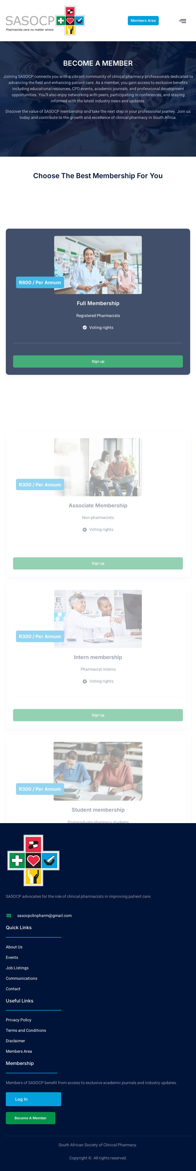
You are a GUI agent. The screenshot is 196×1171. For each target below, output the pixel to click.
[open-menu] (182, 20)
